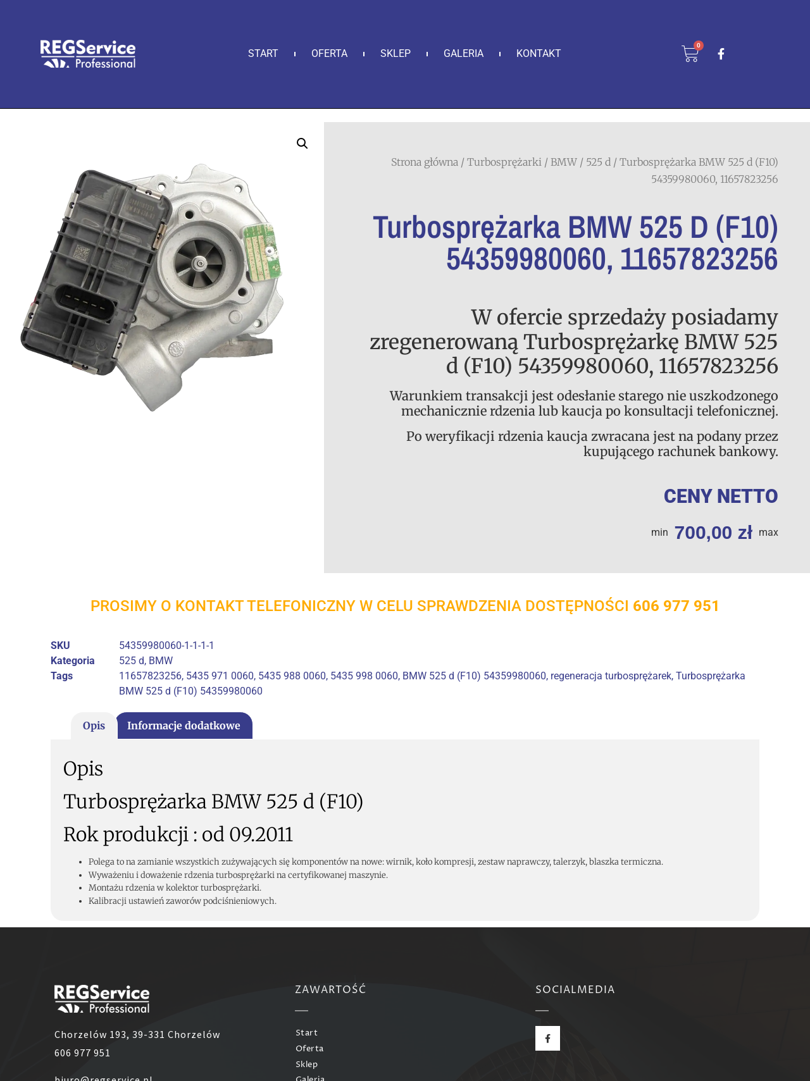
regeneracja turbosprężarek (611, 676)
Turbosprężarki (504, 162)
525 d (598, 162)
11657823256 (150, 676)
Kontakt (538, 53)
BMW (564, 162)
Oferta (329, 53)
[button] (302, 143)
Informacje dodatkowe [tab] (183, 725)
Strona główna (424, 162)
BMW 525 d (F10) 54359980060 (474, 676)
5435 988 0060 (292, 676)
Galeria (463, 53)
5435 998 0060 (364, 676)
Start (263, 53)
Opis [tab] (94, 725)
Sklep (395, 53)
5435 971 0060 (220, 676)
